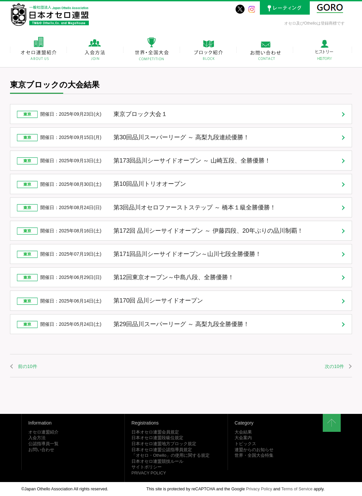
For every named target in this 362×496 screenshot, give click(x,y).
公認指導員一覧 (43, 443)
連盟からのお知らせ (254, 449)
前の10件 (27, 366)
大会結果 (243, 432)
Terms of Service (297, 489)
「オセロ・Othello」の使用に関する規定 (170, 455)
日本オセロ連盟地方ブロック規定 (163, 443)
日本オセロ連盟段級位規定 (157, 437)
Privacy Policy (259, 489)
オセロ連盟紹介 (43, 432)
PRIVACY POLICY (148, 473)
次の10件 (334, 366)
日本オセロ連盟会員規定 (155, 432)
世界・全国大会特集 (254, 455)
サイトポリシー (146, 467)
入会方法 (37, 437)
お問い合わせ (41, 449)
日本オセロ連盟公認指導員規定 (161, 449)
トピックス (245, 443)
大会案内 (243, 437)
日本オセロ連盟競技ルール (157, 461)
